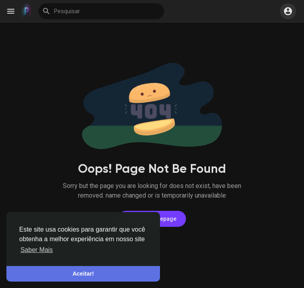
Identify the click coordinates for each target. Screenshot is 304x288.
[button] (288, 11)
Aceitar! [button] (83, 273)
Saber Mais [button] (36, 249)
